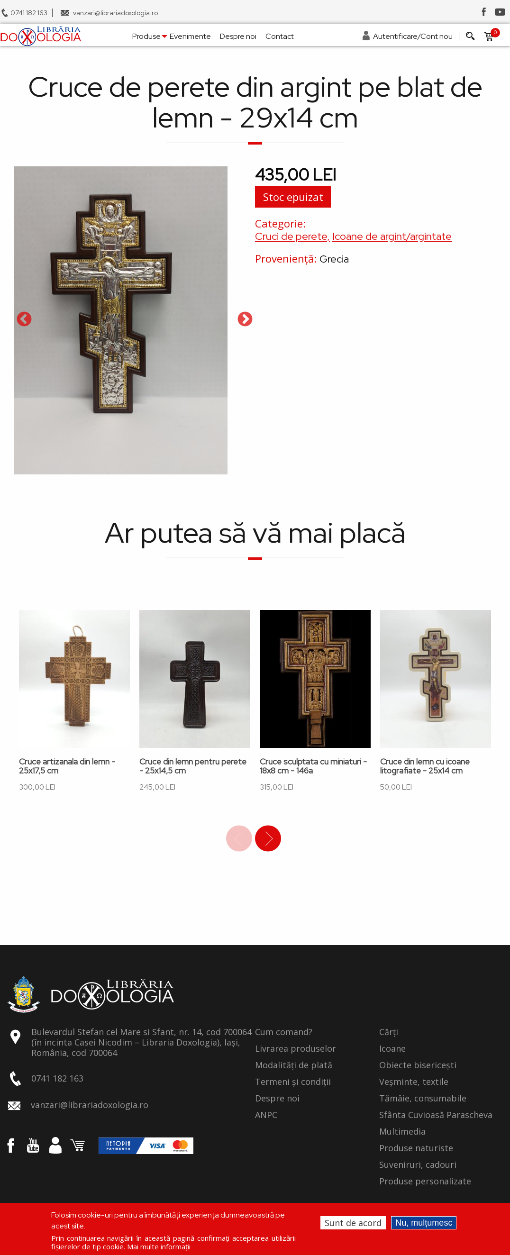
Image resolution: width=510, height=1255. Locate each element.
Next (245, 320)
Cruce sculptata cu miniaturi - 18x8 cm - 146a (313, 766)
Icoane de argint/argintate (392, 236)
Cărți (388, 1032)
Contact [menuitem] (279, 36)
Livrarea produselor (295, 1049)
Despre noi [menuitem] (238, 36)
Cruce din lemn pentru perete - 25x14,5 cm (192, 766)
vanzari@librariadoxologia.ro (115, 13)
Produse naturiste (416, 1148)
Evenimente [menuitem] (190, 36)
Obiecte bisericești (417, 1065)
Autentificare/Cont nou (413, 36)
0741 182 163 (28, 13)
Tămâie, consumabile (422, 1098)
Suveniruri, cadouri (417, 1165)
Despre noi (277, 1098)
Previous (24, 320)
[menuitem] (40, 36)
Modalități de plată (293, 1065)
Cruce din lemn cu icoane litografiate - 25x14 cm (425, 766)
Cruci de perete (291, 236)
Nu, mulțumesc (423, 1223)
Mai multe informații (159, 1246)
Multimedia (402, 1132)
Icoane (392, 1049)
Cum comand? (283, 1032)
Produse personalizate (425, 1181)
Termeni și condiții (293, 1082)
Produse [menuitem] (146, 36)
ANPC (266, 1115)
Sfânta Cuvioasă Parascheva (435, 1115)
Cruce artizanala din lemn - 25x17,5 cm (67, 766)
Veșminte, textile (413, 1082)
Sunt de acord (353, 1222)
